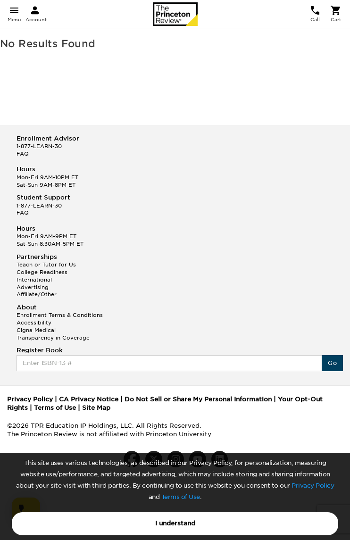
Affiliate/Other (37, 294)
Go (332, 362)
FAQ (23, 153)
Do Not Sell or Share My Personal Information (198, 399)
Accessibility (34, 322)
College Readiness (42, 272)
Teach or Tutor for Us (46, 264)
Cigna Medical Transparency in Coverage (53, 334)
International (34, 279)
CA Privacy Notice (88, 399)
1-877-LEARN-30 (39, 146)
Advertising (33, 287)
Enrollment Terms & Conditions (60, 315)
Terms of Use (180, 496)
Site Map (96, 407)
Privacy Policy (313, 485)
